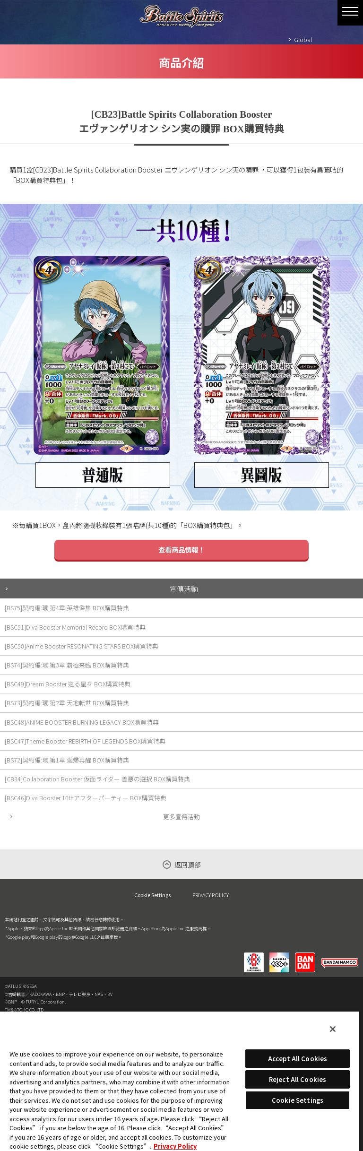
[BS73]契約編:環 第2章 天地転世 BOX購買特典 (67, 702)
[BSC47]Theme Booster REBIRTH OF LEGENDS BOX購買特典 (85, 740)
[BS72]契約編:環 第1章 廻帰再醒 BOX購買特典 (67, 759)
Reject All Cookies (297, 1079)
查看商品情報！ (181, 549)
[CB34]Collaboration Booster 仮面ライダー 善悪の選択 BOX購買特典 (97, 778)
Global (303, 39)
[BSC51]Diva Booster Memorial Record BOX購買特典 (75, 627)
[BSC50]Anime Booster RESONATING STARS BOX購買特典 (81, 645)
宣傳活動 (184, 588)
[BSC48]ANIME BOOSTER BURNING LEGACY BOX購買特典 (82, 722)
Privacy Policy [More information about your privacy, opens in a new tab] (175, 1146)
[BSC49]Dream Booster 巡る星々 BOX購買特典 (67, 683)
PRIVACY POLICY (210, 895)
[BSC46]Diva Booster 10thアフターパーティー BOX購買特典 (85, 797)
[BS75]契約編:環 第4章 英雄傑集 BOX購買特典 (67, 607)
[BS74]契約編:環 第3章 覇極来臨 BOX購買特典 (67, 664)
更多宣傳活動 (181, 816)
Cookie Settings (152, 895)
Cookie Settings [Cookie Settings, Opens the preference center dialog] (297, 1100)
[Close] (332, 1029)
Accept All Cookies (297, 1058)
